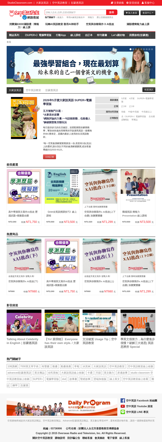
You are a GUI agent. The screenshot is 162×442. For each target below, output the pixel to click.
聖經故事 (85, 379)
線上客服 (124, 438)
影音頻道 (132, 2)
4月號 (131, 98)
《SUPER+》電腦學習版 (37, 35)
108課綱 (12, 366)
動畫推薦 (66, 366)
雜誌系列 (14, 35)
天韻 (98, 372)
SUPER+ (38, 379)
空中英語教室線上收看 (135, 379)
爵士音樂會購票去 (105, 17)
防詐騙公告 (73, 438)
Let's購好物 (118, 35)
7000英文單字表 (29, 366)
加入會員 (131, 13)
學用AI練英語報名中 (75, 17)
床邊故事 (122, 372)
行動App (61, 35)
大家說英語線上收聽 (72, 372)
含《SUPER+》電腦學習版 (133, 116)
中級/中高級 (133, 112)
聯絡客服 (87, 438)
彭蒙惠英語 (77, 2)
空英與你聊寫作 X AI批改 (100, 24)
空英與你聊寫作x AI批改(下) (23, 281)
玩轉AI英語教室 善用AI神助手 (62, 24)
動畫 (55, 366)
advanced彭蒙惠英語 (19, 372)
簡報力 (91, 17)
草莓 (76, 366)
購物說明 (60, 438)
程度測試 (148, 89)
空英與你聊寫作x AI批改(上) (99, 281)
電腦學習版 (52, 379)
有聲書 (45, 366)
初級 (123, 112)
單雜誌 (134, 119)
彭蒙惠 (24, 385)
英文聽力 (109, 372)
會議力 (60, 17)
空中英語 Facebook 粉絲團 (141, 400)
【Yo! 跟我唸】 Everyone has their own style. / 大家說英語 (62, 343)
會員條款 (100, 438)
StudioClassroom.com (19, 2)
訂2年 (124, 106)
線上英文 (115, 379)
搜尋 (111, 12)
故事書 (73, 379)
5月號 (124, 98)
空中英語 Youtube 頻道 (139, 406)
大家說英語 (42, 2)
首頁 (9, 42)
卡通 (89, 372)
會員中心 (148, 13)
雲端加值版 (100, 379)
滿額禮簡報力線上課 (138, 24)
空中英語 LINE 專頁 (137, 412)
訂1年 (131, 106)
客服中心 (148, 2)
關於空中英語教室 (42, 438)
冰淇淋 (86, 366)
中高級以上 (147, 112)
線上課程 (75, 35)
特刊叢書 (102, 35)
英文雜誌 (39, 372)
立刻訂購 (49, 157)
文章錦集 (117, 2)
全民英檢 (53, 372)
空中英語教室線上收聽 (140, 366)
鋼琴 (15, 385)
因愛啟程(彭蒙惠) (139, 35)
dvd (64, 379)
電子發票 (112, 438)
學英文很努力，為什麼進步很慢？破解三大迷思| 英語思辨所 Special (138, 343)
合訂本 (89, 35)
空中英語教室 (59, 2)
